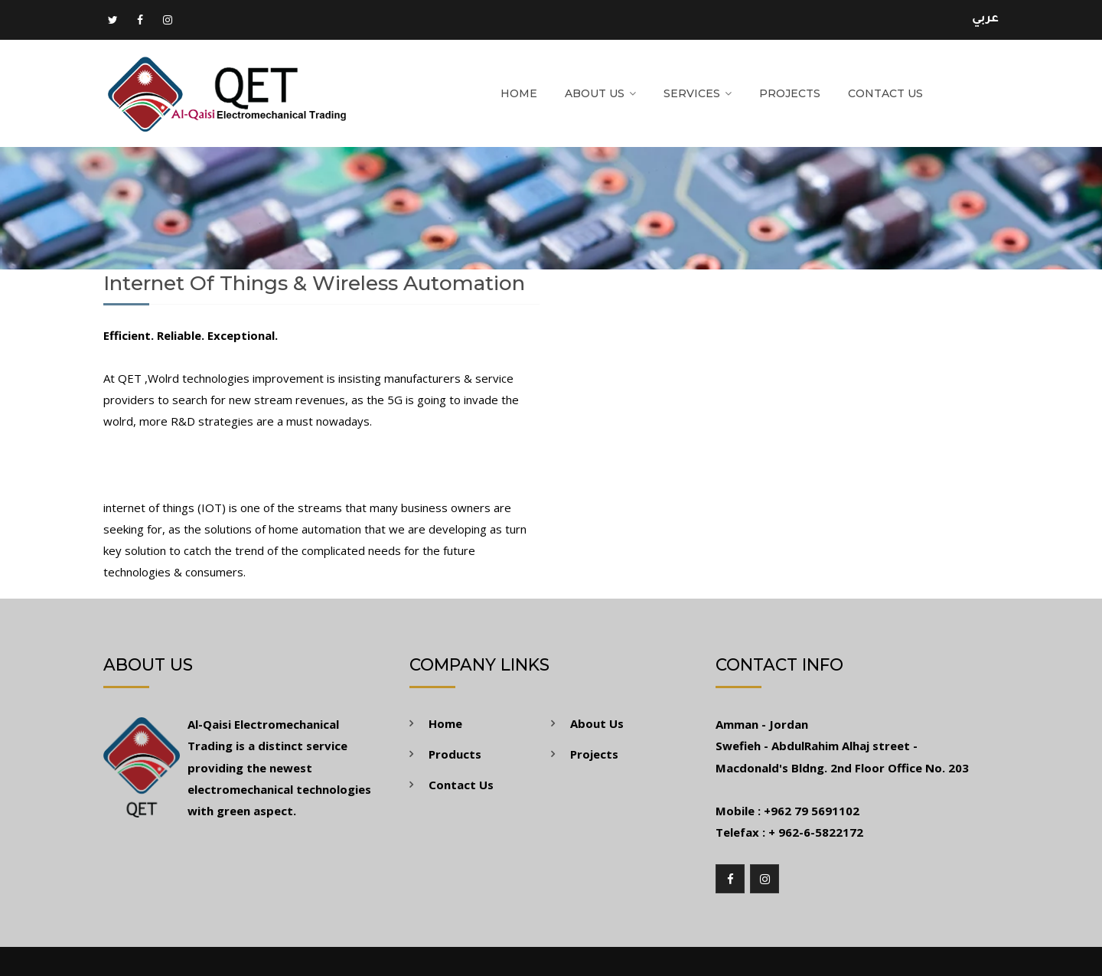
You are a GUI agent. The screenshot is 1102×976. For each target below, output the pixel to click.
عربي (985, 19)
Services (691, 93)
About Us (594, 93)
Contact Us (885, 93)
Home (518, 93)
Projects (789, 93)
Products (455, 754)
